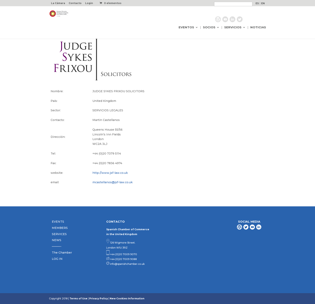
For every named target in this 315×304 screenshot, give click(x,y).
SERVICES (59, 234)
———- (56, 246)
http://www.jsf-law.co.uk (110, 173)
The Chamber (62, 252)
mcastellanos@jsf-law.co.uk (112, 182)
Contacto (75, 3)
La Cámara (58, 3)
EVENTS (58, 221)
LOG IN (57, 259)
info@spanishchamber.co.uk (127, 263)
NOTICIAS (258, 27)
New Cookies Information (127, 298)
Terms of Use (78, 298)
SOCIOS (209, 27)
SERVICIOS (232, 27)
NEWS (56, 240)
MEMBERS (60, 228)
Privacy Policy (98, 298)
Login (89, 3)
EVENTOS (186, 27)
